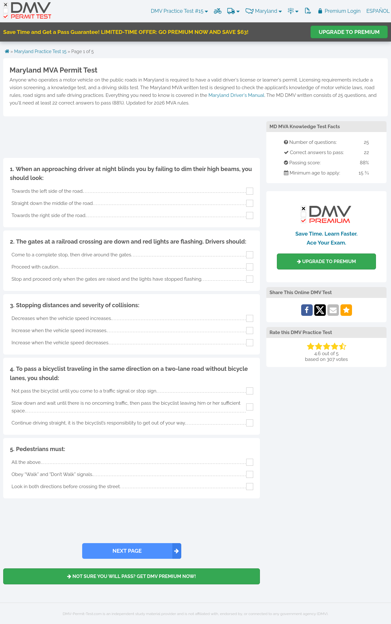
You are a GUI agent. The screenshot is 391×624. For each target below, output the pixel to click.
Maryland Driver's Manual (236, 95)
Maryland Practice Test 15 (40, 51)
